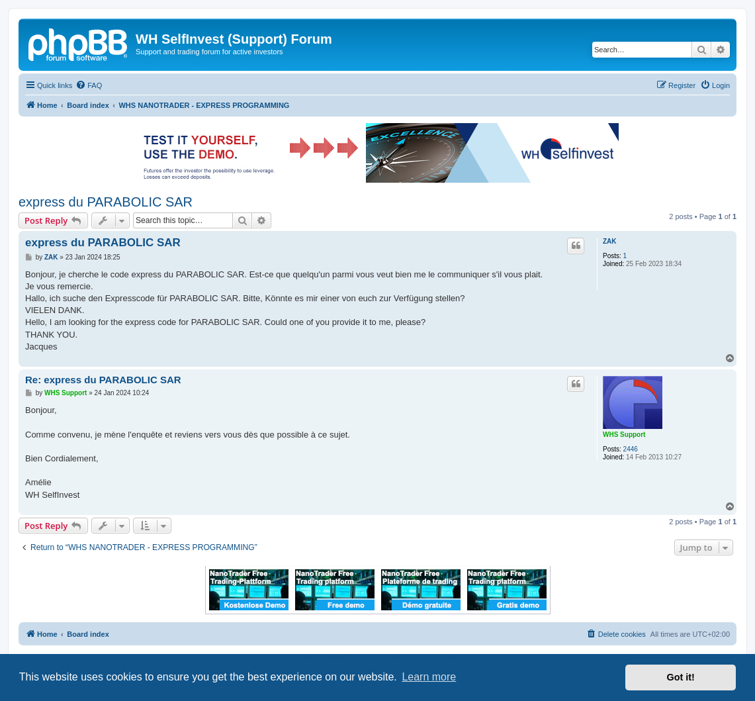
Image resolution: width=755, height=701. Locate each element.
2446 (630, 449)
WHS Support (624, 434)
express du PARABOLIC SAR (106, 202)
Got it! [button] (681, 677)
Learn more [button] (429, 676)
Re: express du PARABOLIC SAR (103, 379)
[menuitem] (88, 85)
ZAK (610, 241)
